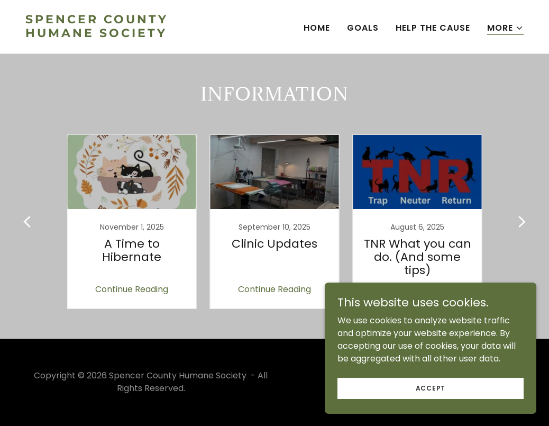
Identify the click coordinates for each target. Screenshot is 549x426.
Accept (431, 387)
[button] (505, 28)
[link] (145, 34)
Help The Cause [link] (433, 28)
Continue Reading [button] (131, 289)
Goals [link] (363, 28)
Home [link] (317, 28)
